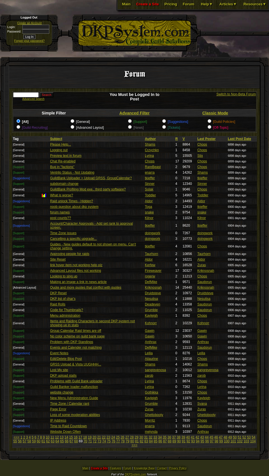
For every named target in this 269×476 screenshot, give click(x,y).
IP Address (58, 420)
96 (207, 441)
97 (212, 441)
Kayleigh (151, 316)
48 (225, 437)
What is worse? (61, 195)
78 (123, 441)
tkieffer (150, 178)
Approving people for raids (69, 254)
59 (34, 441)
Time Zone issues (63, 233)
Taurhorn (151, 254)
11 (52, 437)
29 (136, 437)
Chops (202, 144)
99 (221, 441)
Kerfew (150, 265)
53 (249, 437)
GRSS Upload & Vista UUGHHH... (75, 364)
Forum (188, 4)
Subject (56, 139)
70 (85, 441)
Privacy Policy (177, 468)
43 (202, 437)
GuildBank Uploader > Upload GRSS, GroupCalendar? (91, 178)
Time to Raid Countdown (68, 426)
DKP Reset (58, 293)
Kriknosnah (205, 271)
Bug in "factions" (62, 167)
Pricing (170, 4)
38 (178, 437)
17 (80, 437)
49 (230, 437)
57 (24, 441)
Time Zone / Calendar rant (69, 404)
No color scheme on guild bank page (77, 336)
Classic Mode (215, 113)
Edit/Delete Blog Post (66, 359)
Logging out (59, 150)
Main (126, 4)
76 (113, 441)
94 (198, 441)
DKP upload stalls (63, 376)
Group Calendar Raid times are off (75, 331)
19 (90, 437)
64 (57, 441)
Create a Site (147, 4)
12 (57, 437)
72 (94, 441)
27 (127, 437)
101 (233, 441)
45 (211, 437)
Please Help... (60, 144)
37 (174, 437)
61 (43, 441)
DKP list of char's (63, 299)
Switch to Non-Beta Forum (236, 94)
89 (174, 441)
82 (141, 441)
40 (188, 437)
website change (61, 392)
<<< (17, 437)
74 (104, 441)
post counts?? (60, 218)
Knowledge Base (144, 468)
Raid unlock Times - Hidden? (71, 201)
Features (115, 468)
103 (246, 441)
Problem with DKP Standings (71, 342)
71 (90, 441)
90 (179, 441)
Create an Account (29, 23)
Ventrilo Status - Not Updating (72, 172)
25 (118, 437)
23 (108, 437)
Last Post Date (239, 139)
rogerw (150, 276)
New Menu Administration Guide (74, 398)
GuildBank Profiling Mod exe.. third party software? (88, 189)
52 (244, 437)
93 (193, 441)
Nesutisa (151, 299)
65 (62, 441)
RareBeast (153, 167)
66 (66, 441)
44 (206, 437)
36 (169, 437)
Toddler (150, 195)
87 (165, 441)
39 (183, 437)
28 (132, 437)
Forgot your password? (29, 40)
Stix (200, 156)
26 (122, 437)
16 (75, 437)
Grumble (151, 310)
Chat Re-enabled (63, 161)
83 (146, 441)
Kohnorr (151, 323)
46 (216, 437)
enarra (150, 172)
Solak (149, 189)
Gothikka (151, 392)
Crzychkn (152, 150)
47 (220, 437)
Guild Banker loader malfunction (74, 387)
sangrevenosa (155, 370)
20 (94, 437)
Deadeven (152, 304)
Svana (202, 404)
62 (48, 441)
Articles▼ (228, 4)
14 (66, 437)
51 (239, 437)
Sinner (150, 184)
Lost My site (59, 370)
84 (151, 441)
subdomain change (64, 184)
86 (160, 441)
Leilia (149, 353)
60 (38, 441)
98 (216, 441)
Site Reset (58, 259)
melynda (151, 432)
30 (141, 437)
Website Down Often (65, 432)
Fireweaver (153, 271)
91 (183, 441)
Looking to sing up (63, 276)
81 (137, 441)
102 (240, 441)
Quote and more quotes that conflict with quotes (85, 287)
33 (155, 437)
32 (150, 437)
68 (76, 441)
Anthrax (150, 342)
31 (146, 437)
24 (113, 437)
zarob (149, 376)
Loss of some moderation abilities (75, 415)
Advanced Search (33, 98)
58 (29, 441)
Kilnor (149, 218)
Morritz (150, 420)
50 (234, 437)
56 (20, 441)
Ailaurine (151, 359)
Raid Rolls (58, 304)
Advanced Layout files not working (75, 271)
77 (118, 441)
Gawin (149, 331)
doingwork (152, 233)
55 (15, 441)
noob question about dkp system (74, 207)
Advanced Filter (134, 113)
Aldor (149, 201)
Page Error (58, 409)
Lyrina (149, 156)
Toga (148, 207)
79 (127, 441)
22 (104, 437)
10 (47, 437)
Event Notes (59, 353)
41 (192, 437)
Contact (162, 468)
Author (150, 139)
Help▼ (207, 4)
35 (164, 437)
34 (160, 437)
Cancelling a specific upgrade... (73, 239)
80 (132, 441)
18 (85, 437)
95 (202, 441)
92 (188, 441)
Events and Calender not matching (76, 347)
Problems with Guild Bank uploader (76, 381)
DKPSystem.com (135, 474)
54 (253, 437)
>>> (134, 445)
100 (226, 441)
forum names (60, 212)
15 (71, 437)
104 (253, 441)
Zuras (201, 265)
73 (99, 441)
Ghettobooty (154, 415)
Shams (150, 144)
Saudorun (204, 282)
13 (61, 437)
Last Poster (206, 139)
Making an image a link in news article (78, 282)
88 (169, 441)
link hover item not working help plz (76, 265)
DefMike (151, 282)
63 (52, 441)
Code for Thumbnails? (66, 310)
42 (197, 437)
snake (149, 212)
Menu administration (65, 316)
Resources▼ (255, 4)
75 (108, 441)
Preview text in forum (66, 156)
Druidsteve (153, 293)
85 (155, 441)
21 (99, 437)
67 (71, 441)
